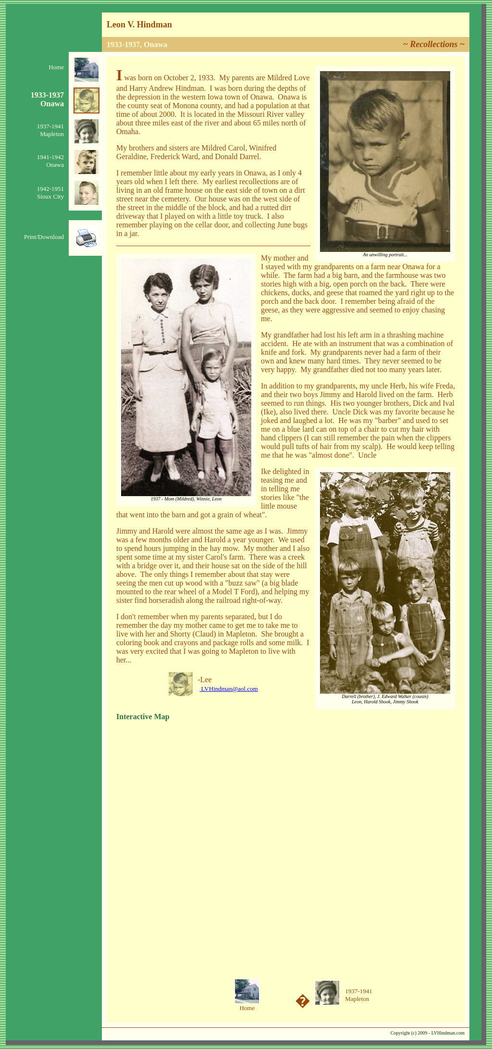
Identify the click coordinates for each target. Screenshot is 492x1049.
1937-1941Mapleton (50, 130)
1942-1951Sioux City (50, 192)
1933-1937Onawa (47, 99)
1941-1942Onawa (50, 160)
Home (56, 67)
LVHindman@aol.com (228, 688)
